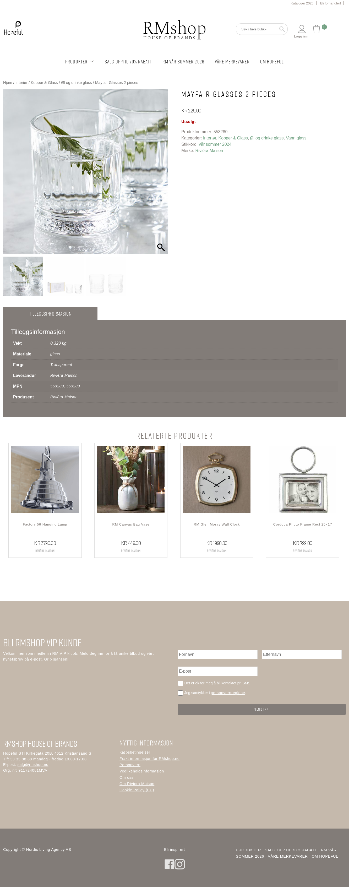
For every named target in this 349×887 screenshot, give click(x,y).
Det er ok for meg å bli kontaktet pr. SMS (217, 683)
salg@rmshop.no (33, 764)
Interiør (21, 82)
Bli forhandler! (330, 3)
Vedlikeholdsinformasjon (141, 771)
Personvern (129, 765)
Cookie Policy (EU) (136, 790)
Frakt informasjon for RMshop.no (149, 758)
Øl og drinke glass (76, 82)
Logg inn (301, 31)
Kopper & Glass (44, 82)
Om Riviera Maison (136, 784)
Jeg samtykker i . (215, 693)
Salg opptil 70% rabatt (128, 61)
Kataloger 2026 (302, 3)
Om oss (126, 777)
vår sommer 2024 (215, 144)
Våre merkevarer (232, 61)
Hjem (7, 82)
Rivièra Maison (209, 150)
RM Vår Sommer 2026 (183, 61)
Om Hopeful (272, 61)
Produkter (79, 61)
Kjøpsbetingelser (134, 752)
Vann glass (296, 138)
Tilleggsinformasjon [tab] (50, 313)
